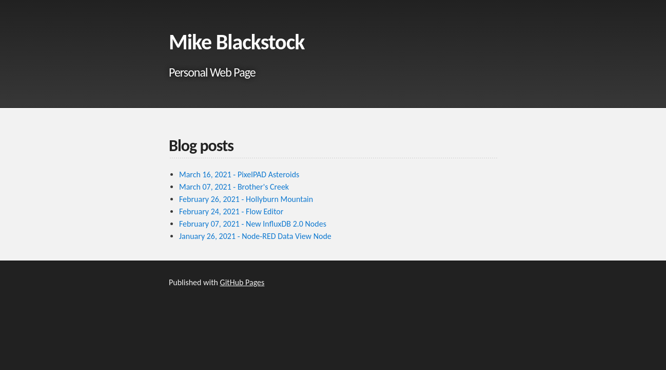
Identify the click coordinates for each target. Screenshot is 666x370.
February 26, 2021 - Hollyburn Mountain (246, 199)
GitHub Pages (242, 282)
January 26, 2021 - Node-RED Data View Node (255, 236)
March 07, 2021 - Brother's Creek (234, 187)
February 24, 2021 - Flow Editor (231, 211)
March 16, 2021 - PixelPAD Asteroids (239, 174)
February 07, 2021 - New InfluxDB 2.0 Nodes (252, 224)
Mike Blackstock (236, 42)
